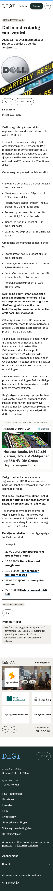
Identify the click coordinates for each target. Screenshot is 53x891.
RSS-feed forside (12, 793)
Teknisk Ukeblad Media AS (28, 875)
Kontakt (26, 864)
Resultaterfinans (13, 20)
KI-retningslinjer (11, 834)
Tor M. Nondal (10, 784)
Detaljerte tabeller (13, 533)
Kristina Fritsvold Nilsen (16, 773)
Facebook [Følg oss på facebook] (8, 799)
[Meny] (48, 6)
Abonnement (26, 856)
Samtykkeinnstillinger (14, 822)
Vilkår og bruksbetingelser (17, 828)
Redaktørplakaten (27, 845)
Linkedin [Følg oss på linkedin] (7, 805)
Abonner (36, 6)
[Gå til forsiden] (8, 6)
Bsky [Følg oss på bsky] (5, 811)
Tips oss (43, 756)
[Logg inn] (23, 6)
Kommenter (24, 101)
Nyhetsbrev (9, 816)
